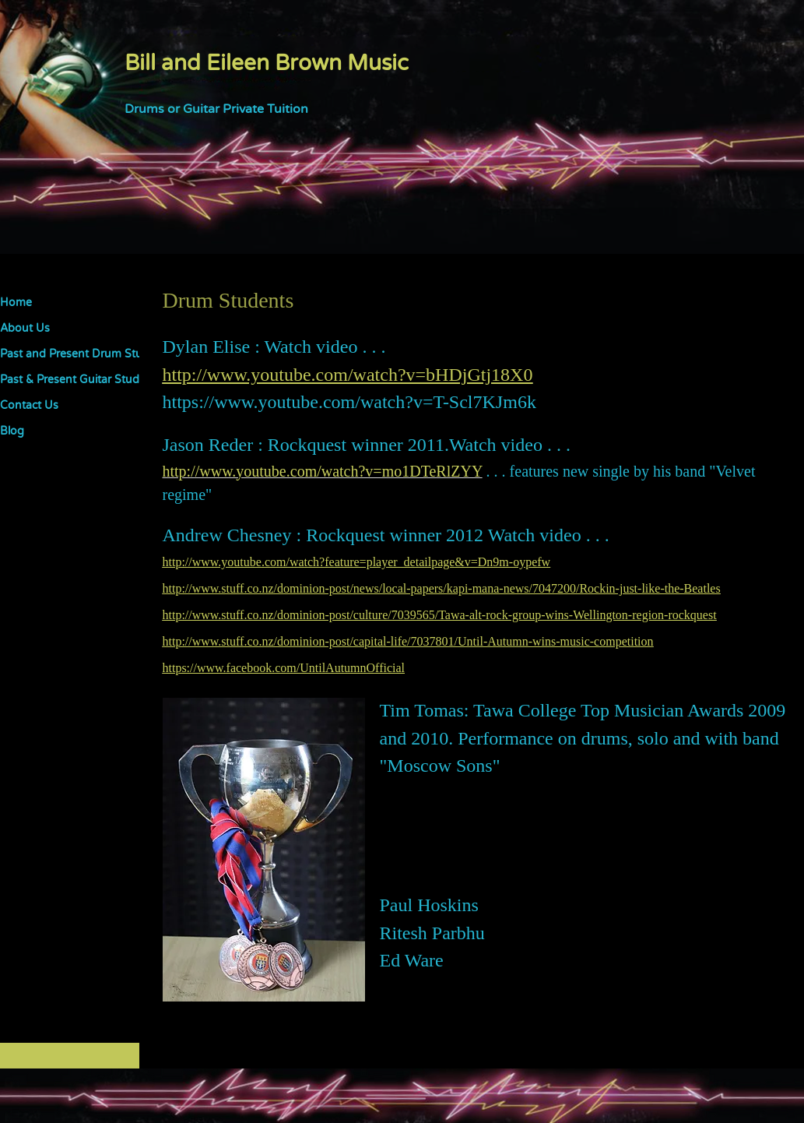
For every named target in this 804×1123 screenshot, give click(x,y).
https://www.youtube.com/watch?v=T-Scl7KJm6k (349, 402)
